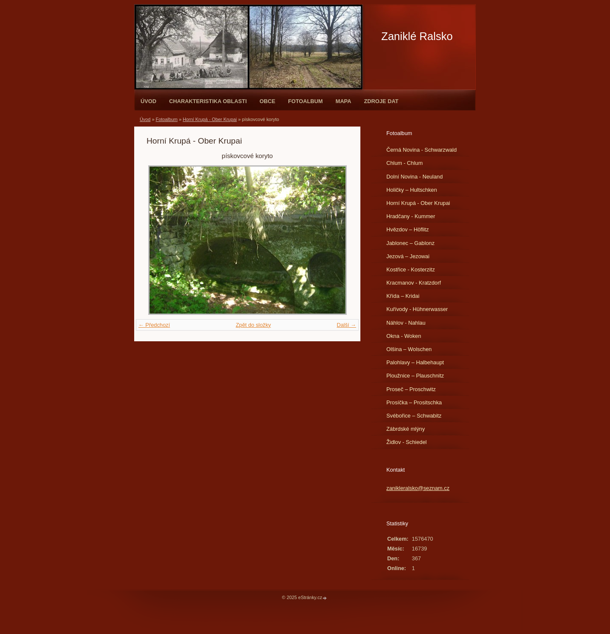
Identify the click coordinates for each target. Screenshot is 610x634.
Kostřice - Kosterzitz (410, 269)
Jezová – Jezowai (407, 256)
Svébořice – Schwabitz (413, 415)
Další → (346, 325)
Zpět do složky (253, 325)
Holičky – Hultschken (411, 190)
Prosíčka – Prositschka (414, 402)
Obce (267, 101)
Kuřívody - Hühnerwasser (417, 309)
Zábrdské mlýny (405, 429)
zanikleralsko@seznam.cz (417, 488)
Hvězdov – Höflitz (407, 229)
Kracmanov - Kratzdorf (413, 283)
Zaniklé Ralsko (417, 36)
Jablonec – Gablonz (410, 243)
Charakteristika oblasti (208, 101)
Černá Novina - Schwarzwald (421, 150)
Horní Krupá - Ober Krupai (210, 119)
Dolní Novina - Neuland (414, 176)
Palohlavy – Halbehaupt (415, 362)
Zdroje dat (381, 101)
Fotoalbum (305, 101)
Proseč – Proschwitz (411, 389)
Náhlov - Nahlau (406, 323)
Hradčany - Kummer (410, 216)
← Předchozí (154, 325)
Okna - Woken (403, 336)
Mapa (343, 101)
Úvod (148, 101)
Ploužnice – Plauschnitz (415, 375)
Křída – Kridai (403, 296)
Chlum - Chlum (404, 163)
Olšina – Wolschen (409, 349)
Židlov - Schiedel (406, 442)
